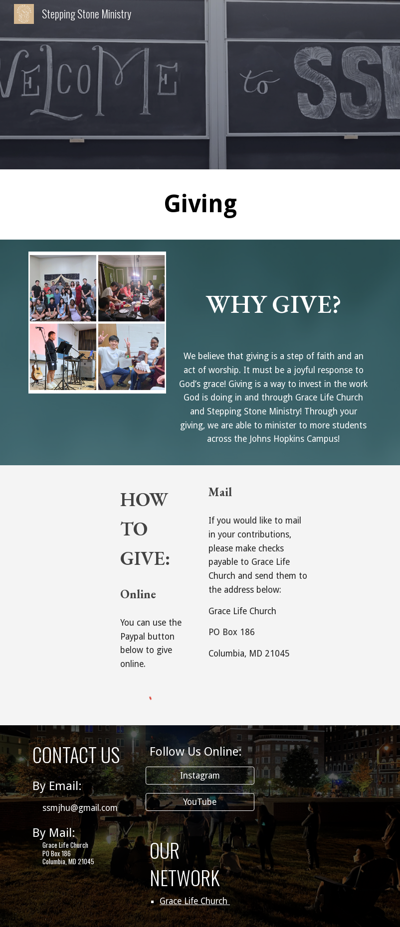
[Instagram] (200, 776)
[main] (200, 204)
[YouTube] (200, 802)
